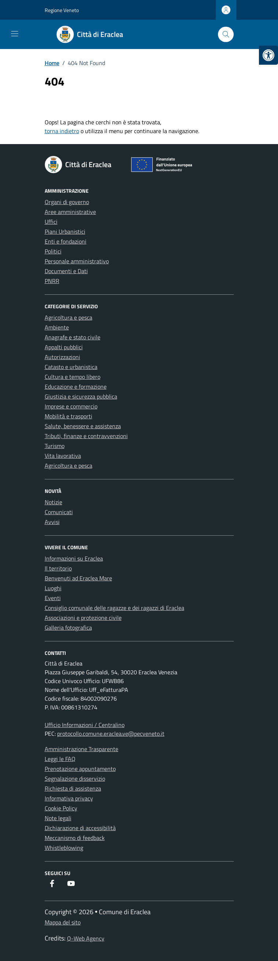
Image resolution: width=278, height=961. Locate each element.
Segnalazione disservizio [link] (75, 778)
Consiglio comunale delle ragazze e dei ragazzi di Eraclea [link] (114, 607)
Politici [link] (53, 251)
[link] (268, 55)
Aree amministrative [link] (70, 211)
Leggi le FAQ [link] (60, 758)
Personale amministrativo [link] (77, 261)
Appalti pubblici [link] (64, 347)
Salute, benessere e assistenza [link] (83, 426)
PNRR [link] (52, 280)
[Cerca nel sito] (226, 34)
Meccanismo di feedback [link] (75, 837)
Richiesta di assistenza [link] (73, 788)
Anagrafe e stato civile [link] (72, 337)
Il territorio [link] (58, 568)
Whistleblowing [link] (64, 847)
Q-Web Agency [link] (85, 938)
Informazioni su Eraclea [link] (74, 558)
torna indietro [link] (62, 131)
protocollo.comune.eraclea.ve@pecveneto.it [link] (110, 733)
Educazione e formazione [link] (76, 386)
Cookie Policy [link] (61, 808)
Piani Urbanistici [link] (65, 231)
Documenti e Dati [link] (66, 271)
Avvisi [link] (52, 521)
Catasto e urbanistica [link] (71, 366)
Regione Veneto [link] (62, 10)
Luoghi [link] (53, 588)
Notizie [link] (53, 502)
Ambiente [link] (57, 327)
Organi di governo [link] (67, 201)
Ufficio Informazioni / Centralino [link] (85, 724)
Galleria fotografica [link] (68, 627)
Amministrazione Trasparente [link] (81, 749)
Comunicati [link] (59, 512)
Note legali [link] (58, 818)
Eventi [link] (53, 597)
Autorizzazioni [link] (62, 357)
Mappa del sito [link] (63, 922)
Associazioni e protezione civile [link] (83, 617)
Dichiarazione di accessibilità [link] (80, 828)
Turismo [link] (54, 445)
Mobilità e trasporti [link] (68, 416)
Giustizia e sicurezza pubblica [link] (81, 396)
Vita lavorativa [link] (63, 455)
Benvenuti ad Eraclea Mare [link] (78, 578)
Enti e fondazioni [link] (65, 241)
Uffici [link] (51, 221)
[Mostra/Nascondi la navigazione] (14, 33)
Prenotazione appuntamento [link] (80, 768)
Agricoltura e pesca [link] (68, 317)
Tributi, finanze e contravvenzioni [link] (86, 435)
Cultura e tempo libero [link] (72, 376)
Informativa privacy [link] (69, 798)
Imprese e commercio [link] (71, 406)
